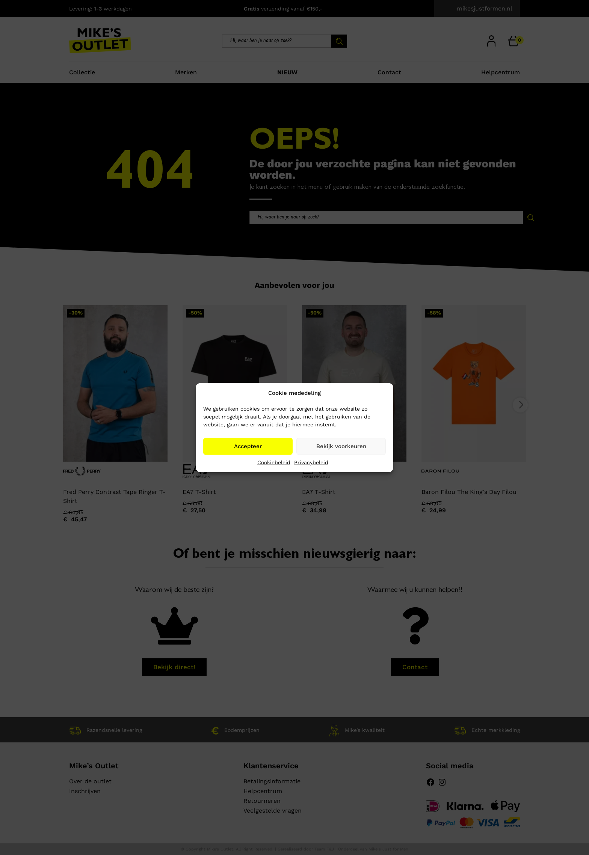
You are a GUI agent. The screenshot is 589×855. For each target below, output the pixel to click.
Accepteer (248, 446)
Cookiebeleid (273, 462)
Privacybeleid (311, 462)
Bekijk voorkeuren (341, 446)
